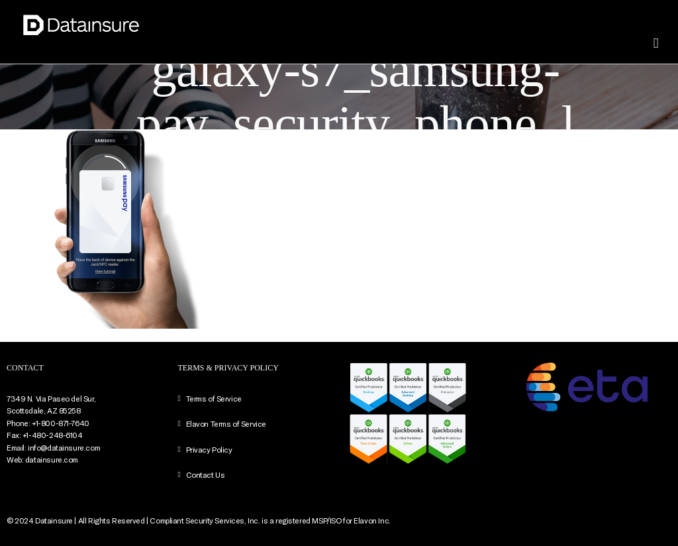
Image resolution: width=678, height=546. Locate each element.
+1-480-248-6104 (53, 434)
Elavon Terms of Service (226, 423)
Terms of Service (214, 398)
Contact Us (205, 474)
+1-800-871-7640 (60, 422)
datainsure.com (51, 459)
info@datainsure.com (64, 447)
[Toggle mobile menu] (656, 43)
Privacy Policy (209, 449)
